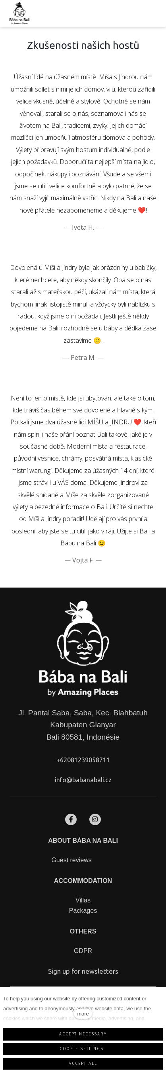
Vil (79, 900)
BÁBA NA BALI (94, 840)
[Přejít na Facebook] (71, 819)
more (83, 1014)
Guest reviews (71, 860)
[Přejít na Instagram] (95, 819)
